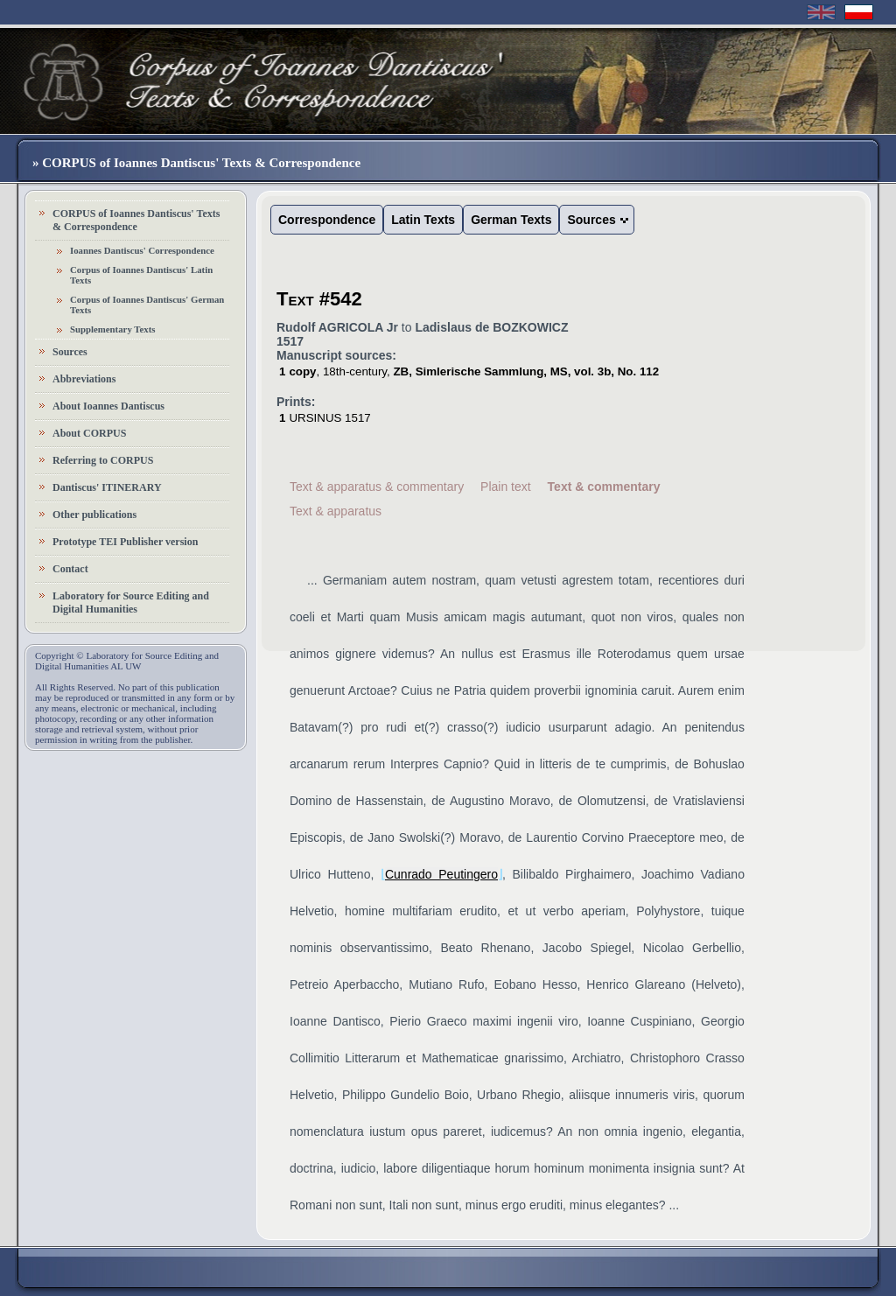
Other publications (94, 514)
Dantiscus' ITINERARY (107, 487)
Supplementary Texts (113, 329)
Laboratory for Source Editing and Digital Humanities (130, 602)
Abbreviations (84, 379)
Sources (70, 352)
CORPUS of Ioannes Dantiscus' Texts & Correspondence (136, 220)
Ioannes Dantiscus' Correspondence (142, 250)
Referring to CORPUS (102, 460)
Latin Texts (423, 220)
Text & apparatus (336, 511)
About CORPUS (89, 433)
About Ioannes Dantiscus (108, 406)
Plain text (505, 487)
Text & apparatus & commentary (377, 487)
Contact (70, 569)
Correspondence (326, 220)
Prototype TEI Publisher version (125, 542)
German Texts (511, 220)
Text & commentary (604, 487)
